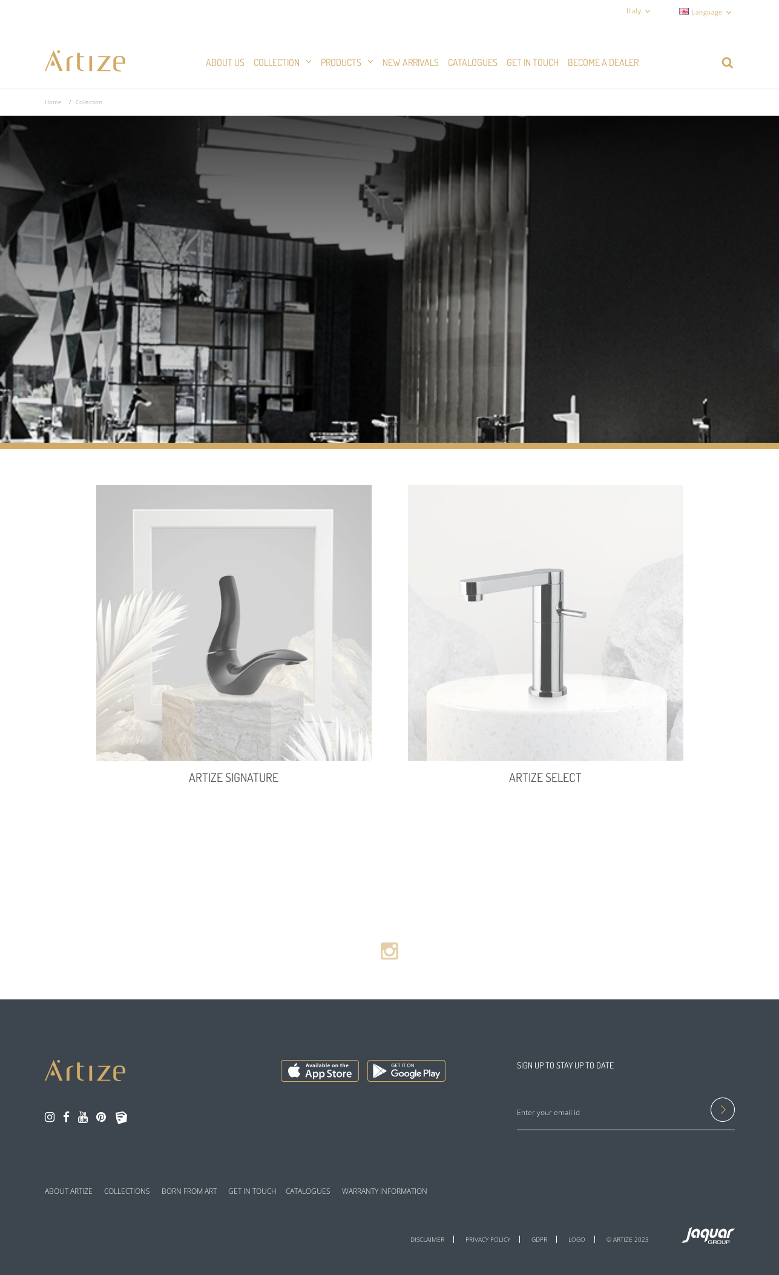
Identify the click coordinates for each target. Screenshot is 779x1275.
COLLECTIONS (127, 1191)
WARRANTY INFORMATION (384, 1191)
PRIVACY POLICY (487, 1239)
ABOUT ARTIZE (69, 1191)
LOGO (576, 1239)
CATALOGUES (308, 1191)
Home (53, 102)
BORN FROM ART (189, 1191)
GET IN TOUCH (252, 1191)
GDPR (539, 1239)
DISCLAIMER (427, 1239)
